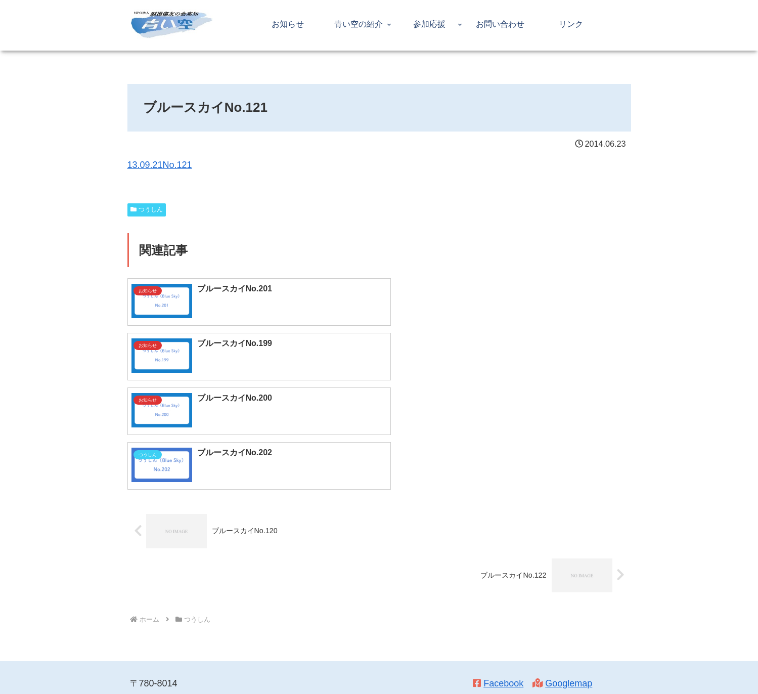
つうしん (146, 209)
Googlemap (568, 574)
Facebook (503, 574)
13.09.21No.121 (159, 165)
